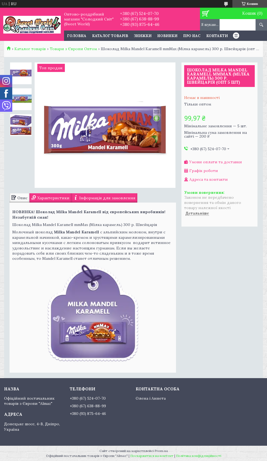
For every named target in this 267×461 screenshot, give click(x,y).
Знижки (142, 36)
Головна (76, 36)
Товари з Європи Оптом (73, 48)
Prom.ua (161, 451)
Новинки (167, 36)
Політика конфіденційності (198, 456)
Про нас (192, 36)
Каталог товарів (110, 36)
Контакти (217, 36)
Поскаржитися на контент (152, 456)
